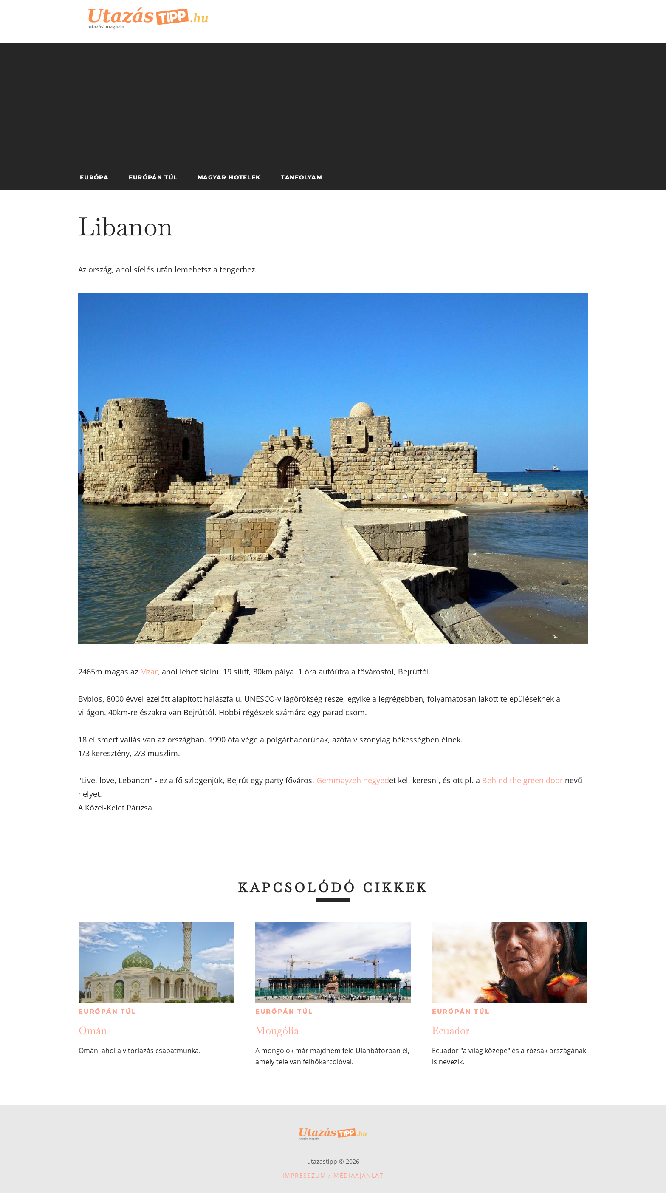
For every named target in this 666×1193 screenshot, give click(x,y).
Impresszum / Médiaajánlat (333, 1175)
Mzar (149, 671)
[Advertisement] (333, 102)
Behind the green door (522, 780)
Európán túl (107, 1011)
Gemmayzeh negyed (352, 780)
